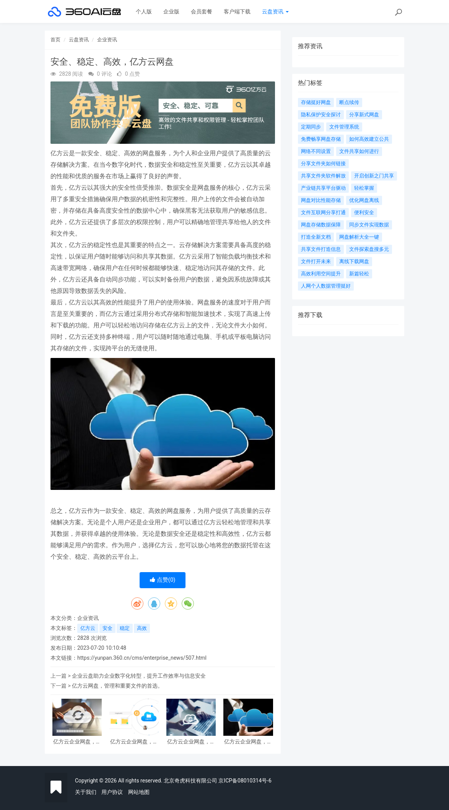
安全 (107, 628)
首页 (55, 39)
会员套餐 (201, 11)
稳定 (125, 628)
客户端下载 (237, 11)
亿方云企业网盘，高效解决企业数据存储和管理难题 (77, 742)
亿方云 (87, 628)
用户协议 (112, 792)
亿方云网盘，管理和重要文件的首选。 (117, 686)
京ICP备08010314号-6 (244, 780)
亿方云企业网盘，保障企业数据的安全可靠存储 (248, 742)
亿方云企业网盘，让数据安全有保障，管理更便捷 (191, 742)
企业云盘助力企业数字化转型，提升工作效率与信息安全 (139, 676)
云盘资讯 (275, 11)
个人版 (144, 11)
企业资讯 (107, 39)
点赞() (163, 579)
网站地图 (139, 792)
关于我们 (85, 792)
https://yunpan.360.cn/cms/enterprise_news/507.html (142, 658)
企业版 (171, 11)
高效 (142, 628)
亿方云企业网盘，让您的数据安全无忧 (134, 742)
